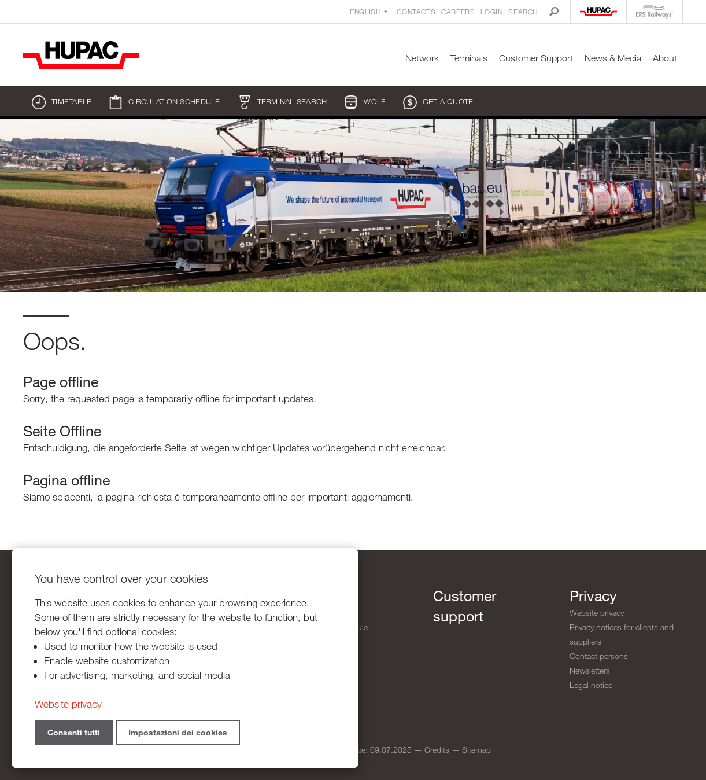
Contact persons (599, 656)
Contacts (416, 11)
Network (422, 58)
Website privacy (597, 612)
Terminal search (282, 102)
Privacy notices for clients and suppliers (622, 634)
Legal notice (591, 685)
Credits (436, 750)
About (665, 58)
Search (523, 11)
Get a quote (438, 102)
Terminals (468, 58)
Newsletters (590, 670)
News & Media (613, 58)
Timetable (61, 102)
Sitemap (476, 750)
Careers (458, 11)
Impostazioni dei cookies (177, 732)
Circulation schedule (164, 102)
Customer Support (536, 58)
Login (491, 11)
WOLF (364, 102)
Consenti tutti (73, 732)
